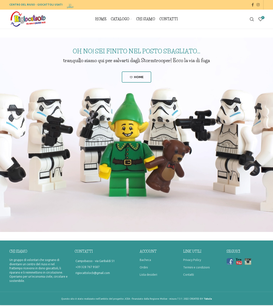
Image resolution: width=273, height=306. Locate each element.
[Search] (252, 19)
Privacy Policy (192, 260)
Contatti (188, 275)
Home (136, 77)
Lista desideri (148, 275)
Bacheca (145, 260)
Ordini (144, 268)
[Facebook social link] (252, 4)
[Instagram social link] (258, 4)
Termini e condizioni (196, 268)
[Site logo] (70, 4)
